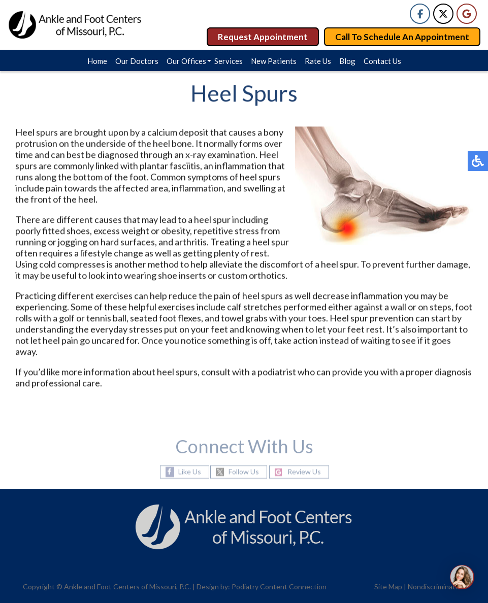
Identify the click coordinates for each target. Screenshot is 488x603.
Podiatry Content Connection (279, 586)
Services (228, 60)
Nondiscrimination (436, 586)
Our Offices (186, 60)
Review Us (304, 471)
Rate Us (318, 60)
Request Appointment (263, 36)
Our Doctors (136, 60)
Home (97, 60)
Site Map (388, 586)
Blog (347, 60)
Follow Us (244, 471)
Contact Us (382, 60)
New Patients (274, 60)
